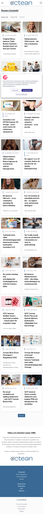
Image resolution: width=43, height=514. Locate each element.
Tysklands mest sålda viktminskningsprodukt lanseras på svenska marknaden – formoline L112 (12, 241)
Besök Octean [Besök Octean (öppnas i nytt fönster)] (21, 483)
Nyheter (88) (4, 17)
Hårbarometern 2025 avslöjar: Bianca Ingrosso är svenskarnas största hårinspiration (10, 162)
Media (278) (13, 17)
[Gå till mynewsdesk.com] (21, 500)
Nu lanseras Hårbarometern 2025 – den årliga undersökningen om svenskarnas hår (32, 279)
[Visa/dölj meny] (2, 3)
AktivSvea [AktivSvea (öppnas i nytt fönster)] (21, 490)
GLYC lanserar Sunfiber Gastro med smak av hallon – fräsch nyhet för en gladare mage (10, 318)
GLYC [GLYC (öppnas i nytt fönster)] (21, 488)
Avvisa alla (15, 90)
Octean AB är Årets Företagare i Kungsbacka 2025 (11, 355)
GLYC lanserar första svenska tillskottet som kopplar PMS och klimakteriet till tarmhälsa (31, 398)
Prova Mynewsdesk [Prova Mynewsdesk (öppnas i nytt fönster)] (21, 504)
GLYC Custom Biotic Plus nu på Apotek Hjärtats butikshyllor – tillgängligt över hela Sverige (31, 319)
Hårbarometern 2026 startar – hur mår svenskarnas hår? (31, 42)
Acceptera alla (27, 90)
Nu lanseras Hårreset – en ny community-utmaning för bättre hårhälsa (9, 200)
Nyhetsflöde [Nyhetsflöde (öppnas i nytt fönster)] (21, 509)
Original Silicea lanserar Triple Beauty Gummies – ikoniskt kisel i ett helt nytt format (10, 44)
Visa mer (21, 415)
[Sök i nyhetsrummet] (41, 3)
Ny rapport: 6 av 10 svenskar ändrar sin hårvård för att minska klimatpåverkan (32, 164)
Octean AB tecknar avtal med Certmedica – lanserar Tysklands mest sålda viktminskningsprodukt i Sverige (33, 360)
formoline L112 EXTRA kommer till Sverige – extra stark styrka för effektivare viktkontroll (10, 126)
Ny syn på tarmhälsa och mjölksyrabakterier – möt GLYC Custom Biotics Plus (11, 397)
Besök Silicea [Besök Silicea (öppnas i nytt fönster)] (21, 486)
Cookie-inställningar (21, 94)
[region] (21, 86)
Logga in (21, 511)
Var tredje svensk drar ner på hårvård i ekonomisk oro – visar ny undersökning (32, 240)
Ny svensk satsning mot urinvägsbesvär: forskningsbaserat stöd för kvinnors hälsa (10, 280)
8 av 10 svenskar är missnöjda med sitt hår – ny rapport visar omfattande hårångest (32, 200)
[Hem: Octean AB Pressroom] (21, 3)
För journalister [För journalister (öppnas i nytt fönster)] (21, 506)
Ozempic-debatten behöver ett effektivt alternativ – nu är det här (31, 122)
